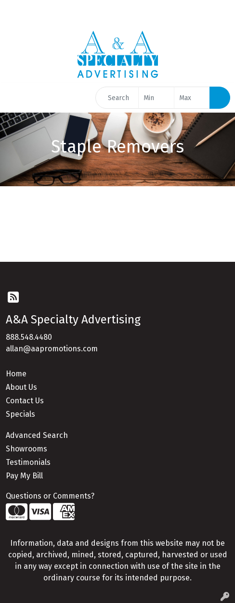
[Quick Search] (117, 98)
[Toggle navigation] (15, 97)
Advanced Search (37, 435)
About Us (21, 387)
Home (16, 373)
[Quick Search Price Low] (156, 98)
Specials (20, 414)
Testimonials (28, 462)
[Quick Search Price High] (192, 98)
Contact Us (25, 400)
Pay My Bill (24, 475)
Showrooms (26, 448)
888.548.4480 (29, 337)
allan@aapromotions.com (52, 348)
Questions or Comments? (50, 495)
